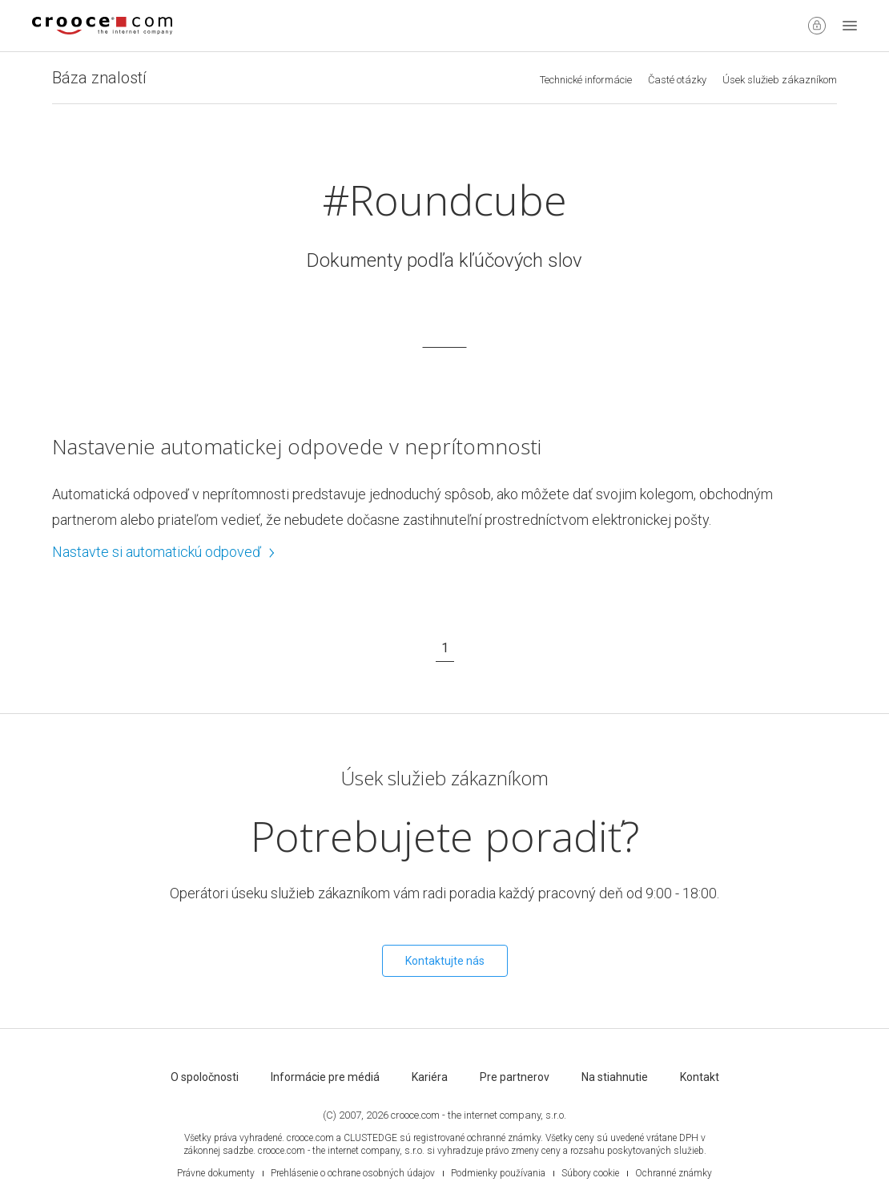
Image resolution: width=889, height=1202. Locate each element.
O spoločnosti (205, 1077)
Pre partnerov (514, 1077)
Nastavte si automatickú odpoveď (164, 551)
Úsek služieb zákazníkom (779, 80)
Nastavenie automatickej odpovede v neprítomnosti (296, 446)
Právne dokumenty (216, 1173)
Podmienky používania (498, 1173)
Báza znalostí (99, 77)
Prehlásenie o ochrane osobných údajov (353, 1173)
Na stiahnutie (614, 1077)
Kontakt (699, 1077)
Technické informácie (586, 80)
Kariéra (430, 1077)
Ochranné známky (673, 1173)
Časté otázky (677, 80)
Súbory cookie (590, 1173)
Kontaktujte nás (445, 960)
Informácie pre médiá (325, 1077)
